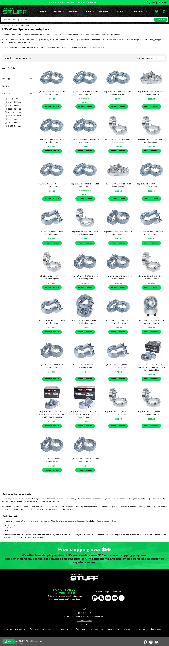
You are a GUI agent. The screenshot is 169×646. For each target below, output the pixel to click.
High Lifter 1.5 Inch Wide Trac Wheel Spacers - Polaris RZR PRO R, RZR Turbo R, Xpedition (52, 414)
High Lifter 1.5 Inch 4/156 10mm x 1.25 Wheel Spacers (85, 321)
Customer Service (84, 621)
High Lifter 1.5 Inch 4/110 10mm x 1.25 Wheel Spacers (52, 233)
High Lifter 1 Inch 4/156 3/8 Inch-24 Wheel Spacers (92, 629)
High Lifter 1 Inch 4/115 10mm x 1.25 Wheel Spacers (85, 185)
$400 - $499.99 (13, 116)
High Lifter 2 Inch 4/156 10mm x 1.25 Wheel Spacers (151, 321)
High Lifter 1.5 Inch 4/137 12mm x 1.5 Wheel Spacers (151, 141)
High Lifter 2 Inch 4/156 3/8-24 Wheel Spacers (52, 366)
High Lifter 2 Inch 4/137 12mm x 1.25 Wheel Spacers (51, 460)
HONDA (89, 11)
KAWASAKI (105, 11)
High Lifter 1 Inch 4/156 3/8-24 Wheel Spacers (52, 141)
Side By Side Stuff (16, 641)
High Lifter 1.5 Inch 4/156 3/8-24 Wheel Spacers (118, 185)
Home (3, 25)
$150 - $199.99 (13, 105)
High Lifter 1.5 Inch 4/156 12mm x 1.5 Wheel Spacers (118, 141)
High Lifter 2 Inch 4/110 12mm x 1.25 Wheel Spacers (85, 460)
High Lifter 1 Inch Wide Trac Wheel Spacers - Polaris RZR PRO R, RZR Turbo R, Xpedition (151, 367)
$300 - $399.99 (13, 112)
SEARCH (160, 20)
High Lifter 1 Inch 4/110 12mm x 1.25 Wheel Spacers (118, 93)
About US (85, 625)
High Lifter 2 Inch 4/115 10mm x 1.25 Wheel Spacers (118, 277)
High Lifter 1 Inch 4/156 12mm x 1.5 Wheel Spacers (85, 141)
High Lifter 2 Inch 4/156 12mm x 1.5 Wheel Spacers (118, 233)
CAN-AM (58, 11)
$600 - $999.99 (13, 122)
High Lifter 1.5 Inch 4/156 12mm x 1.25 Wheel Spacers (151, 93)
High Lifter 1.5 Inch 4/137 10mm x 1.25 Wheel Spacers (52, 277)
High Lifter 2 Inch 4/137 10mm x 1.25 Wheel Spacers (85, 366)
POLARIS (43, 11)
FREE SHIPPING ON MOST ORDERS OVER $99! (73, 2)
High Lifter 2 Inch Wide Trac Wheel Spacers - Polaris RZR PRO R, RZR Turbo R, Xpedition (85, 414)
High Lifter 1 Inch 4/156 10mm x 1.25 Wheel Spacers (118, 321)
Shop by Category (13, 25)
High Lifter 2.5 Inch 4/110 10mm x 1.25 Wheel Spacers (151, 277)
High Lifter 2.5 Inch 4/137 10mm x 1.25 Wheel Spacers (118, 366)
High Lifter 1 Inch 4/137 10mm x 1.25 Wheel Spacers (151, 185)
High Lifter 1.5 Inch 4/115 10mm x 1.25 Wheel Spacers (85, 233)
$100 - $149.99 (13, 102)
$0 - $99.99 (11, 99)
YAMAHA (74, 11)
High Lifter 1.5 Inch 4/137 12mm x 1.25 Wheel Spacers (151, 413)
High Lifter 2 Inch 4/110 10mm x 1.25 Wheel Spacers (85, 277)
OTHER (121, 11)
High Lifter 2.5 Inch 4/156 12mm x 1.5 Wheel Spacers (151, 233)
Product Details (52, 106)
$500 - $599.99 (13, 119)
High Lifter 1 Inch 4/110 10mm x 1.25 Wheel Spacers (85, 93)
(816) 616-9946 (157, 2)
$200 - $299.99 (13, 109)
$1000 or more (13, 126)
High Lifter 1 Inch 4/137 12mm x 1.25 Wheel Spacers (52, 93)
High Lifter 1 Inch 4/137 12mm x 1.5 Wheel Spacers (52, 185)
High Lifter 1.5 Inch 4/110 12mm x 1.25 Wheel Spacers (118, 413)
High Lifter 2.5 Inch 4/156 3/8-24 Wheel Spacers (52, 321)
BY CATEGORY (139, 11)
